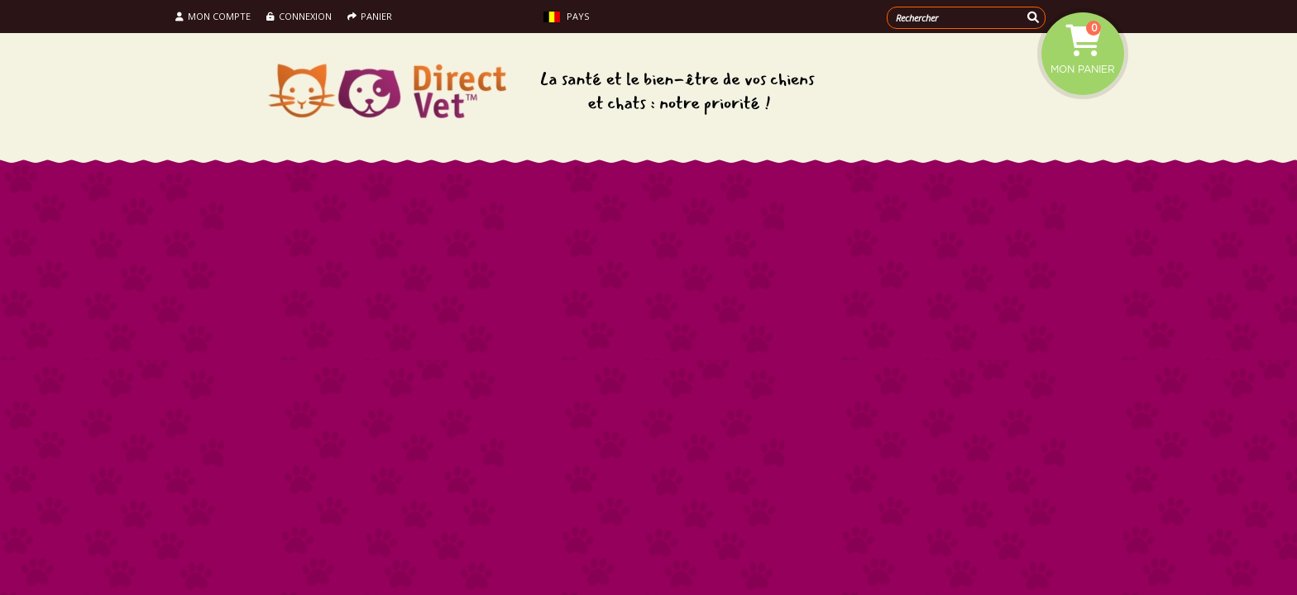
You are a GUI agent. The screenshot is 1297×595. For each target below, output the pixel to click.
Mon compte (213, 16)
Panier (369, 16)
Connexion (299, 16)
